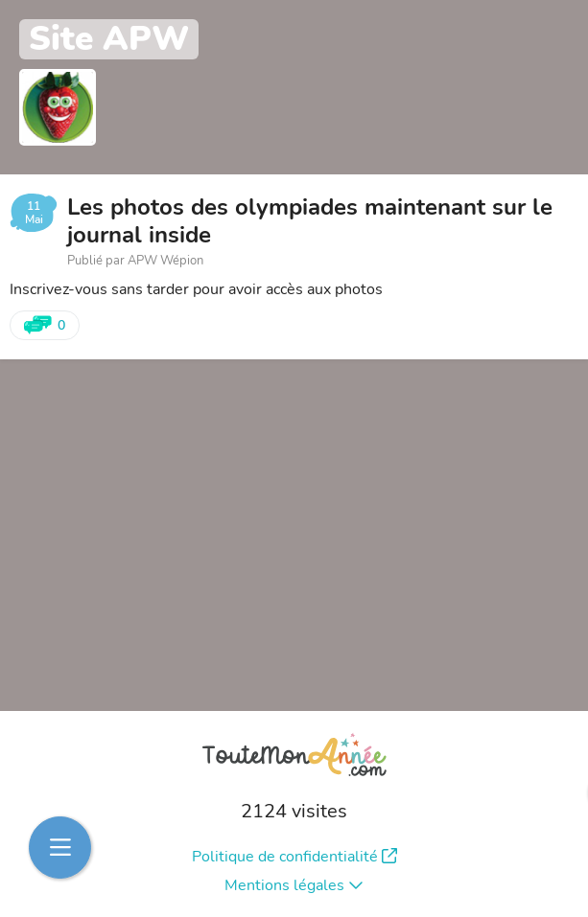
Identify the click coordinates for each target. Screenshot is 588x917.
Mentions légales (294, 885)
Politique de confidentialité (294, 856)
